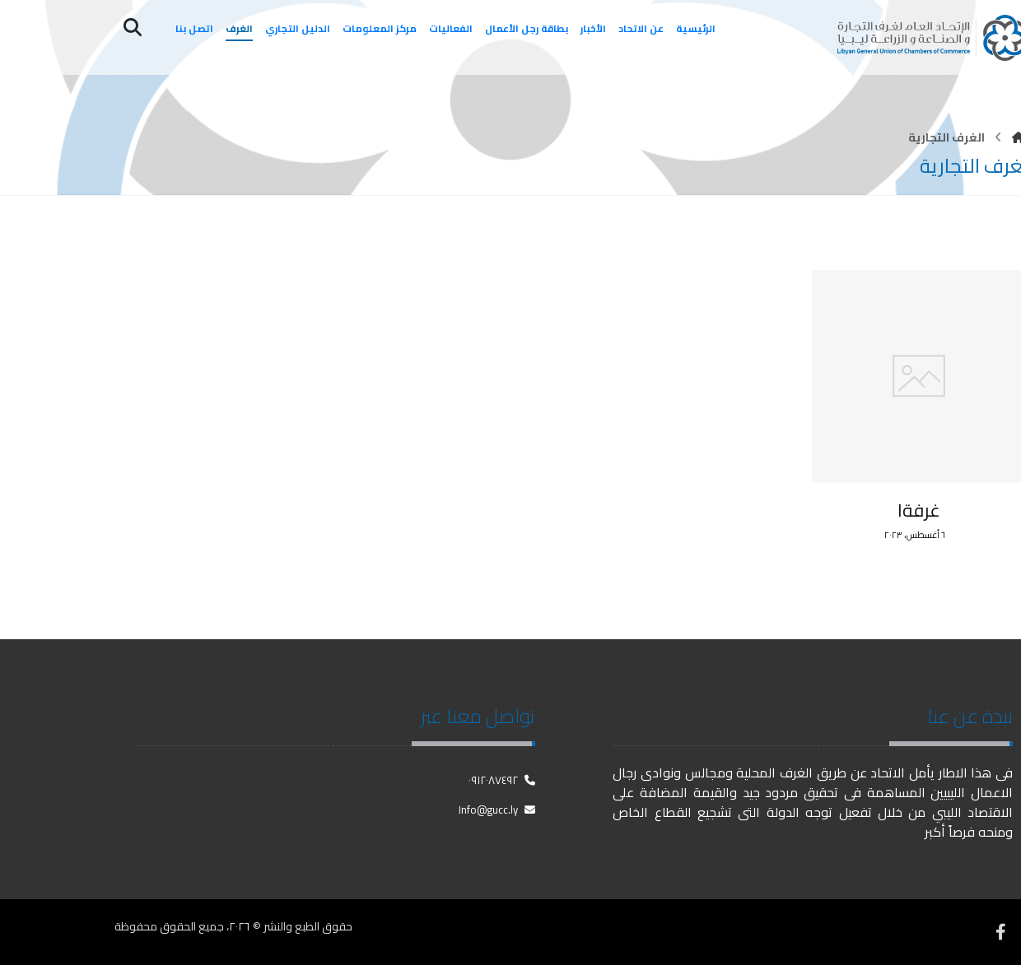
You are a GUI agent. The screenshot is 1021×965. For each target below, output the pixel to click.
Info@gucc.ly (497, 809)
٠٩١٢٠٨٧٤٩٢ (502, 780)
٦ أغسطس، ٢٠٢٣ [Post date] (914, 535)
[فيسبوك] (1000, 932)
